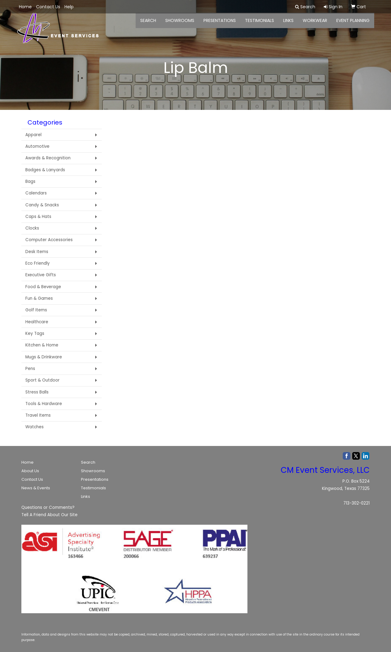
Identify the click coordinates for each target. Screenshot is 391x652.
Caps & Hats (38, 216)
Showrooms (93, 471)
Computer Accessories (49, 240)
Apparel (33, 135)
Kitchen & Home (41, 345)
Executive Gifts (40, 275)
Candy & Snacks (42, 205)
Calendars (36, 193)
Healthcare (36, 322)
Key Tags (34, 333)
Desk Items (36, 252)
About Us (30, 471)
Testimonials (259, 24)
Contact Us (32, 479)
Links (85, 496)
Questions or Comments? (48, 507)
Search (88, 462)
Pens (30, 368)
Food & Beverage (43, 287)
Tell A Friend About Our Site (49, 515)
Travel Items (38, 415)
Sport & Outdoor (42, 380)
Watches (34, 427)
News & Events (35, 488)
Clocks (32, 228)
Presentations (219, 24)
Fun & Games (39, 298)
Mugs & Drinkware (43, 357)
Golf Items (36, 310)
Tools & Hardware (43, 404)
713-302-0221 (356, 503)
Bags (30, 181)
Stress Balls (37, 392)
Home (27, 462)
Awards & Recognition (48, 158)
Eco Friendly (37, 263)
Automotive (37, 146)
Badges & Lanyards (45, 170)
